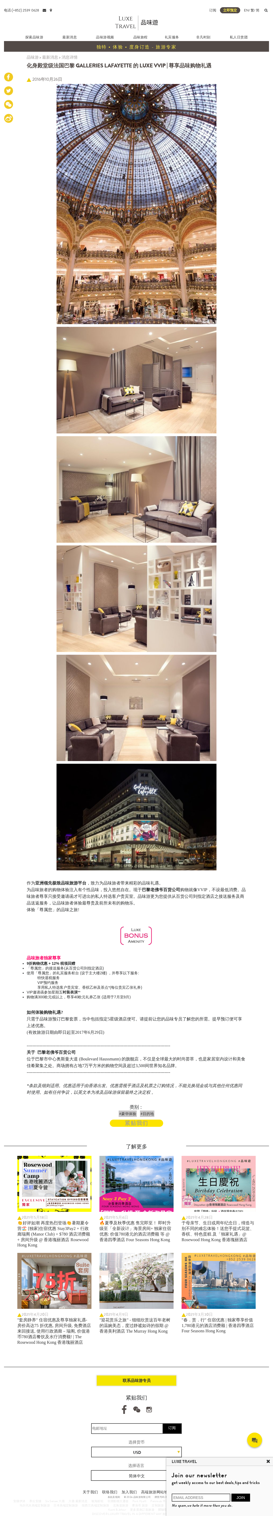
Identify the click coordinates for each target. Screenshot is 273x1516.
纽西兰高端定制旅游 (95, 1505)
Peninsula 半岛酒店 (162, 1501)
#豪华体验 (127, 1113)
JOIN (240, 1497)
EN (246, 10)
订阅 (212, 10)
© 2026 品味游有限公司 (137, 1497)
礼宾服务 (172, 37)
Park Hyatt (140, 1501)
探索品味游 (34, 37)
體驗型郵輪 (165, 1509)
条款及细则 (114, 1497)
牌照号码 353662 (164, 1497)
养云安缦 (35, 1501)
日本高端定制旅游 (66, 1505)
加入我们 (129, 1492)
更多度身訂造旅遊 (142, 1509)
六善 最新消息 (78, 1501)
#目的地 (147, 1113)
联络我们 (110, 1492)
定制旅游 (158, 1505)
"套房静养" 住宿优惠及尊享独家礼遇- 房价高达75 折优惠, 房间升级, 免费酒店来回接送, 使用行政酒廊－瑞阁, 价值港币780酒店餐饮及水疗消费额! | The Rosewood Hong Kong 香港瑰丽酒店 (54, 1331)
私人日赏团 (239, 37)
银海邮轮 (97, 1501)
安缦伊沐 (19, 1501)
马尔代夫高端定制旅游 (34, 1505)
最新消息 (69, 37)
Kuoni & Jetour (117, 1509)
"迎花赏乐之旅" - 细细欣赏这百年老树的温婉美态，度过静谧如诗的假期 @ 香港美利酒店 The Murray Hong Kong (134, 1325)
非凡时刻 (203, 37)
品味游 (33, 57)
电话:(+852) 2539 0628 (21, 10)
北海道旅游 (120, 1505)
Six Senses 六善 (55, 1501)
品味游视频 (105, 37)
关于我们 (90, 1492)
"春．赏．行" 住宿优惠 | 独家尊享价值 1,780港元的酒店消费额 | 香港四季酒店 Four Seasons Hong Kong (218, 1325)
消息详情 (70, 57)
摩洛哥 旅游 (140, 1505)
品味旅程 (140, 37)
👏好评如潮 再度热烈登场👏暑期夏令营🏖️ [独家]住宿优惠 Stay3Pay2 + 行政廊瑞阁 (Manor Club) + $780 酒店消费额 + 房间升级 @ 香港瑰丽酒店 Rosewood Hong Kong (53, 1234)
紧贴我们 (136, 1123)
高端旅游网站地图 (156, 1492)
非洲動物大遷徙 (118, 1501)
